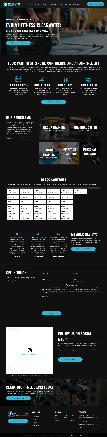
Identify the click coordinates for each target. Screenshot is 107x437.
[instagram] (63, 355)
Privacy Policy (71, 289)
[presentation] (53, 307)
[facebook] (59, 355)
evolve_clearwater (29, 375)
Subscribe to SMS (72, 285)
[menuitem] (29, 4)
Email (44, 279)
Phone (74, 279)
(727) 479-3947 (83, 422)
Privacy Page (80, 435)
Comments (45, 296)
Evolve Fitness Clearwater (17, 375)
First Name (45, 273)
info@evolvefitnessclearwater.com (88, 424)
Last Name (76, 273)
